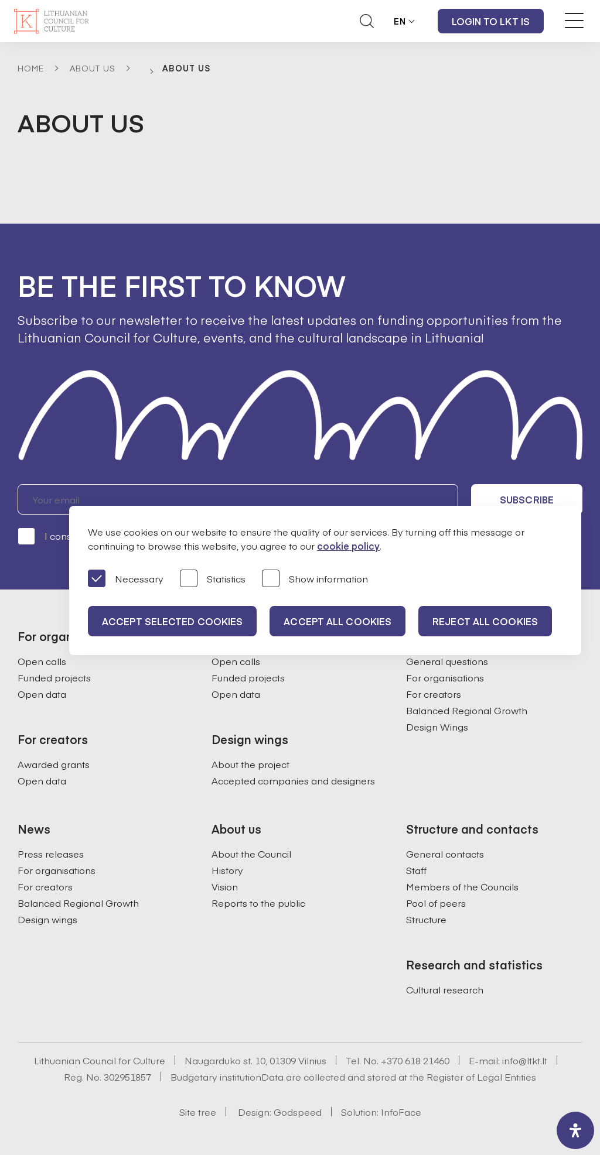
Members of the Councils (462, 886)
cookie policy (348, 545)
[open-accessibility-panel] (575, 1130)
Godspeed (298, 1111)
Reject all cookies (485, 621)
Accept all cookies (337, 621)
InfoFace (401, 1111)
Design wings (47, 919)
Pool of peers (436, 902)
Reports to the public (258, 902)
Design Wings (437, 726)
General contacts (445, 853)
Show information (315, 579)
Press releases (51, 853)
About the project (250, 764)
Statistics (213, 579)
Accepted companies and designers (293, 780)
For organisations (445, 677)
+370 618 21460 (415, 1060)
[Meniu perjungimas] (574, 20)
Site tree (197, 1111)
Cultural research (444, 989)
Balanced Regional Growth (466, 710)
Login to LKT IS (491, 21)
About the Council (251, 853)
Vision (225, 886)
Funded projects (54, 677)
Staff (416, 869)
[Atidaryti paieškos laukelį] (366, 21)
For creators (433, 693)
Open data (42, 693)
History (227, 869)
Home (31, 68)
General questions (447, 660)
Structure (426, 919)
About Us (92, 68)
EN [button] (400, 21)
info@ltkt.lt (524, 1060)
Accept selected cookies (172, 621)
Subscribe (527, 499)
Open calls (42, 660)
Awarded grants (54, 764)
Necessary (125, 579)
